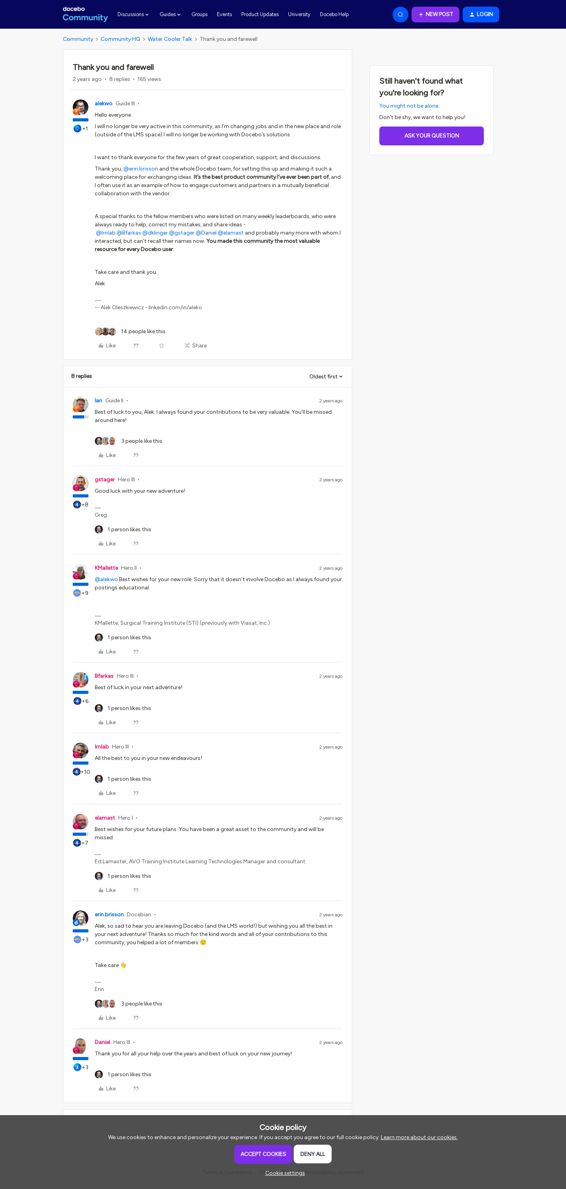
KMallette (106, 568)
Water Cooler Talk (170, 39)
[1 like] (123, 529)
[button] (435, 14)
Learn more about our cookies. (419, 1137)
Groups (199, 14)
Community (78, 39)
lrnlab (102, 746)
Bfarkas (104, 676)
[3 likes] (128, 441)
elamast (105, 818)
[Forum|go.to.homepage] (85, 14)
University (299, 14)
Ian (98, 400)
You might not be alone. (409, 106)
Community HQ (120, 39)
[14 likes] (130, 331)
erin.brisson (109, 914)
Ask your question (431, 135)
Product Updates (260, 14)
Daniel (102, 1042)
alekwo (103, 103)
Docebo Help (334, 14)
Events (224, 14)
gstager (105, 479)
